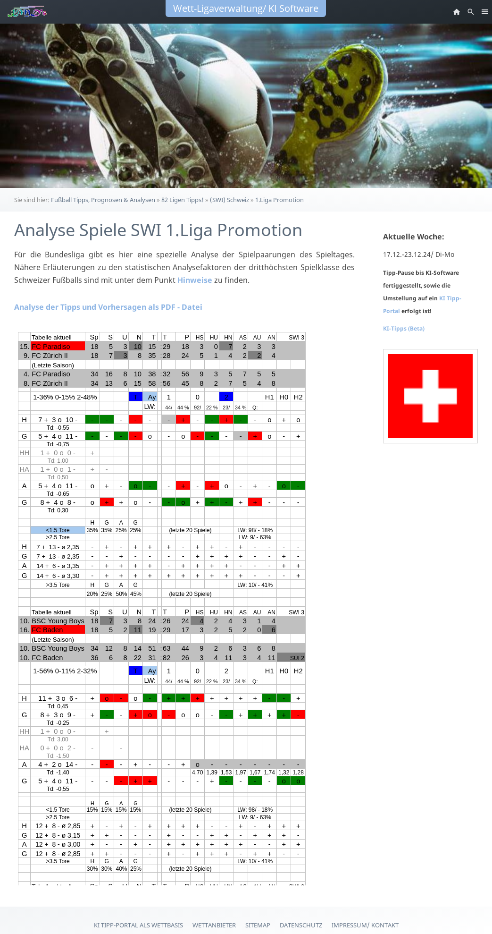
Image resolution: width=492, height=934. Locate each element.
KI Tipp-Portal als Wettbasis (138, 925)
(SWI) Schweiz (229, 199)
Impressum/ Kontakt (365, 925)
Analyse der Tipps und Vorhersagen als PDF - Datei (108, 307)
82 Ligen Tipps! (182, 199)
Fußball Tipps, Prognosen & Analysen (103, 199)
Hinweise (194, 280)
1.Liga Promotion (279, 199)
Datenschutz (301, 925)
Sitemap (257, 925)
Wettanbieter (214, 925)
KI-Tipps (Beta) (404, 328)
